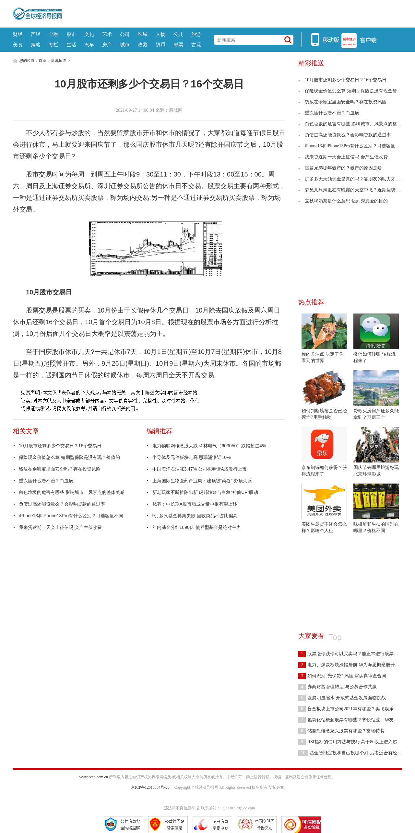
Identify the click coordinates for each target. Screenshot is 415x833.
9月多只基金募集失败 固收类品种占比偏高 (195, 515)
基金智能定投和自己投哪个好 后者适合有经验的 (352, 752)
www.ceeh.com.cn (93, 777)
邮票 (178, 44)
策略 (36, 44)
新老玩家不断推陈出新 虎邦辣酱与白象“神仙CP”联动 (205, 492)
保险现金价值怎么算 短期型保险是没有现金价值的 (69, 457)
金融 (53, 34)
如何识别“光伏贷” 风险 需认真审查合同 (342, 675)
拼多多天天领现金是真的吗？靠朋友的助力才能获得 (353, 179)
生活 (71, 44)
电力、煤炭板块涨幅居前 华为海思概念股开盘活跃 (353, 664)
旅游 (196, 34)
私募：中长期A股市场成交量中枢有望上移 (194, 504)
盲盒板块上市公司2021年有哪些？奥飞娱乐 (346, 708)
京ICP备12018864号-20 (150, 787)
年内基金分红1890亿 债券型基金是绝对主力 (196, 527)
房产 (107, 44)
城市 (125, 44)
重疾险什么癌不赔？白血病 (46, 480)
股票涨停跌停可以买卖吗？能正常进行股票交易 (350, 653)
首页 (42, 60)
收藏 (143, 44)
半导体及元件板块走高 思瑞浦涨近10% (191, 457)
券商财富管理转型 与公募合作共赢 (337, 686)
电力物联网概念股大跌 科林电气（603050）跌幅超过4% (209, 445)
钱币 (160, 44)
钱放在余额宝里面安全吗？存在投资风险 (60, 469)
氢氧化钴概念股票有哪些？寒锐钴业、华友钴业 (350, 719)
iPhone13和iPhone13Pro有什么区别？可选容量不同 (71, 515)
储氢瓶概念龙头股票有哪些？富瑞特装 (341, 730)
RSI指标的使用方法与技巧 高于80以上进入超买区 (352, 741)
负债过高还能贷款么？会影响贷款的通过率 (62, 504)
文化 (89, 34)
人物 (160, 34)
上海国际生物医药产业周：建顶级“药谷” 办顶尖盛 (202, 480)
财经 (18, 34)
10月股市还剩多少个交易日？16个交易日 (60, 445)
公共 (178, 34)
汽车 (89, 44)
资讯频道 (58, 60)
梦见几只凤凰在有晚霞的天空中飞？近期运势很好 (351, 190)
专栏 (53, 44)
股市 (71, 34)
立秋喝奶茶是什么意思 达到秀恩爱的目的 (343, 201)
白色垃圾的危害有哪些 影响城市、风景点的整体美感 (71, 492)
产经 (36, 34)
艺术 (107, 34)
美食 (18, 44)
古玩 (196, 44)
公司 (125, 34)
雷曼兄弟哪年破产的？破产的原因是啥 (340, 167)
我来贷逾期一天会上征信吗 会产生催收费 (60, 527)
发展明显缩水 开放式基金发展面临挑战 (342, 697)
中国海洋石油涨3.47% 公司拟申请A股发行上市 (199, 469)
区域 (143, 34)
